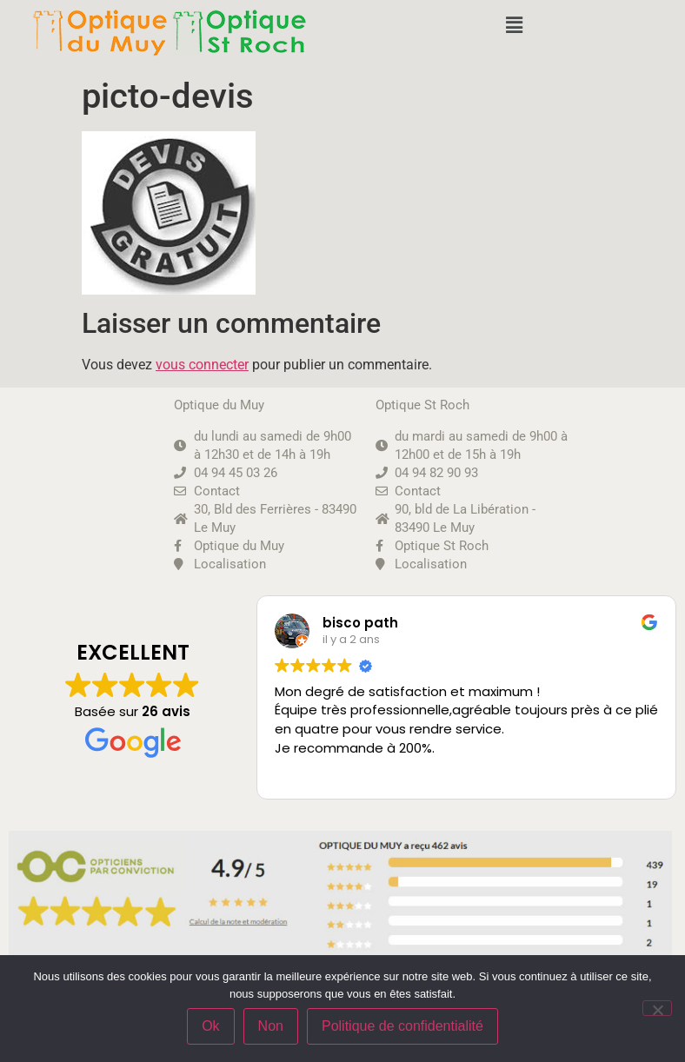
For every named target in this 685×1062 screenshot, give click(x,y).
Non (270, 1026)
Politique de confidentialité (402, 1026)
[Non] (657, 1008)
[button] (514, 25)
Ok (210, 1026)
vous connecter (202, 364)
